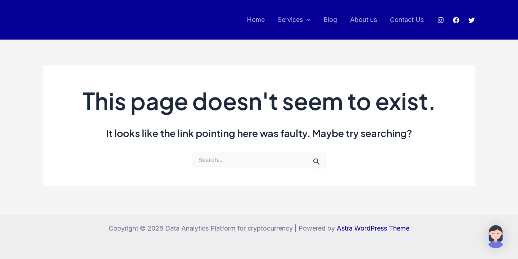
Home (256, 19)
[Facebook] (456, 20)
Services (294, 20)
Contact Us (407, 19)
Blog (330, 19)
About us (363, 19)
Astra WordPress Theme (373, 228)
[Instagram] (440, 20)
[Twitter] (471, 20)
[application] (306, 20)
